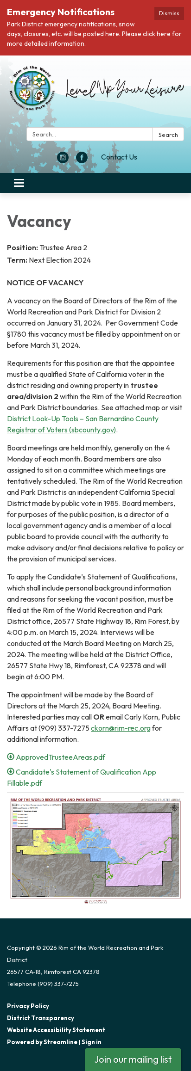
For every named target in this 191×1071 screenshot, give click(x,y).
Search (168, 134)
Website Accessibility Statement (56, 1030)
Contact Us (119, 156)
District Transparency (40, 1018)
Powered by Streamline (42, 1042)
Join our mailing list (133, 1059)
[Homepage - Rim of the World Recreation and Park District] (95, 93)
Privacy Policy (28, 1005)
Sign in (92, 1042)
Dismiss (169, 13)
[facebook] (82, 160)
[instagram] (63, 160)
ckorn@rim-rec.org (121, 727)
